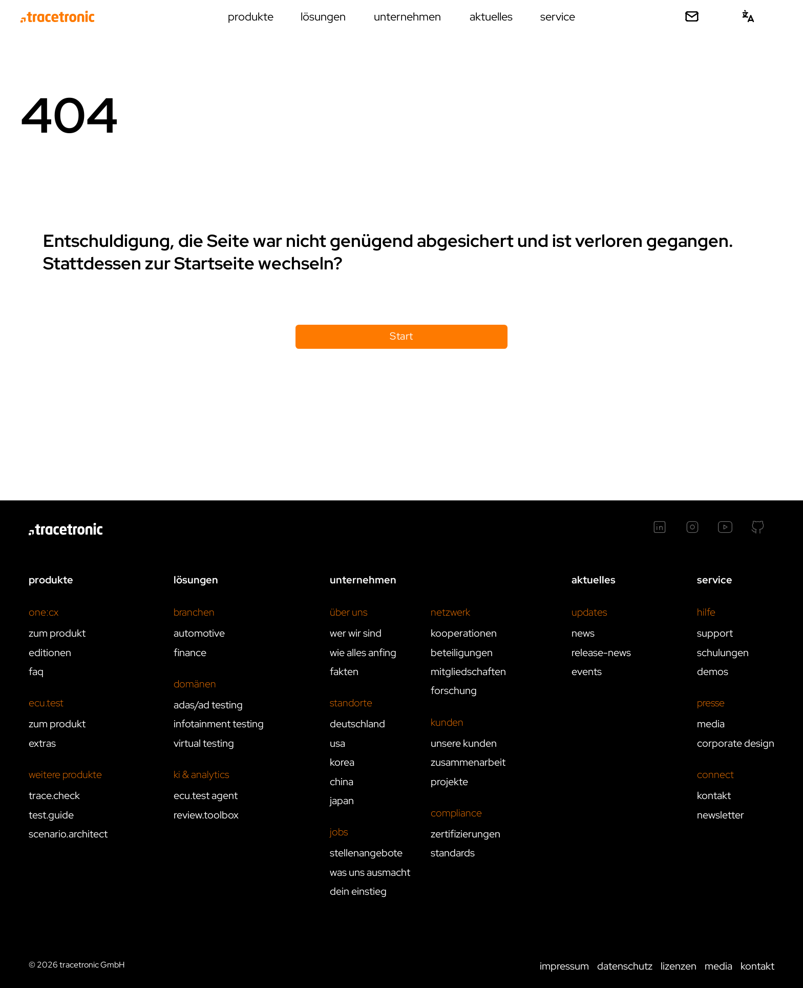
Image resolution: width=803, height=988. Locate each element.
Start (401, 336)
